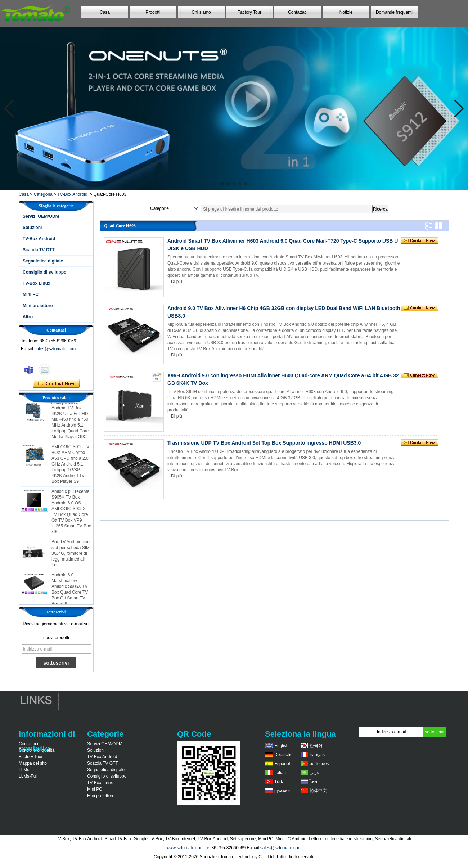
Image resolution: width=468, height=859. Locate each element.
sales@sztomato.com (55, 348)
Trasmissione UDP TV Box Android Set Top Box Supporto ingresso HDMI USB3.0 (264, 443)
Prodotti (152, 12)
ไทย (313, 781)
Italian (280, 772)
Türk (278, 781)
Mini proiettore (38, 305)
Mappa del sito (33, 763)
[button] (222, 183)
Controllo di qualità (36, 750)
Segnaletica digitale (43, 261)
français (317, 754)
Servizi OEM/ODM (41, 216)
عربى (314, 772)
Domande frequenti (394, 12)
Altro (28, 316)
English (281, 745)
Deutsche (283, 754)
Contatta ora (56, 383)
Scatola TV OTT (39, 249)
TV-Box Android (72, 194)
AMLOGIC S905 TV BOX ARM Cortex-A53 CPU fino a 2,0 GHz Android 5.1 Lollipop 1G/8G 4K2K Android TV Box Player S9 (70, 465)
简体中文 (318, 790)
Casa (105, 12)
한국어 (316, 745)
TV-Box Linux (36, 283)
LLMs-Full (28, 776)
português (319, 763)
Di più (176, 281)
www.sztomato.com (184, 847)
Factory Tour (249, 12)
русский (282, 790)
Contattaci (297, 12)
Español (282, 763)
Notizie (346, 12)
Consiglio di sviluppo (44, 272)
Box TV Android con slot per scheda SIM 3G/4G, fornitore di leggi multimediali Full (70, 555)
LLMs (24, 769)
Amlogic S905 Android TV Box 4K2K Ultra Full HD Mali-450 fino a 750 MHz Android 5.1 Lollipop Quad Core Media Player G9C (70, 421)
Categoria (43, 194)
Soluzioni (32, 227)
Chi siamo (201, 12)
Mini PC (31, 294)
